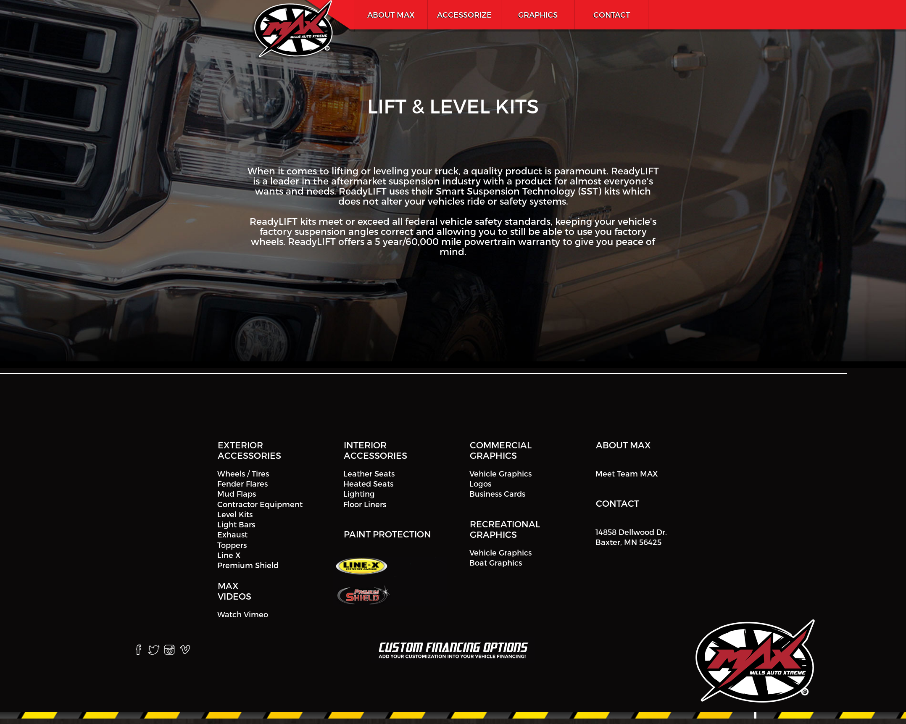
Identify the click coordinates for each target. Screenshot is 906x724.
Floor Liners (364, 504)
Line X (228, 554)
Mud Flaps (236, 494)
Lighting (359, 494)
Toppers (232, 544)
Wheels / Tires (243, 473)
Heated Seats (368, 483)
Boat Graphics (495, 562)
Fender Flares (242, 483)
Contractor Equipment (260, 504)
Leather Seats (369, 473)
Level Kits (235, 514)
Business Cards (497, 494)
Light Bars (236, 524)
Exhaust (232, 534)
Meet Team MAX (626, 473)
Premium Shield (248, 565)
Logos (480, 483)
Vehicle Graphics (500, 473)
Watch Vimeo (242, 614)
